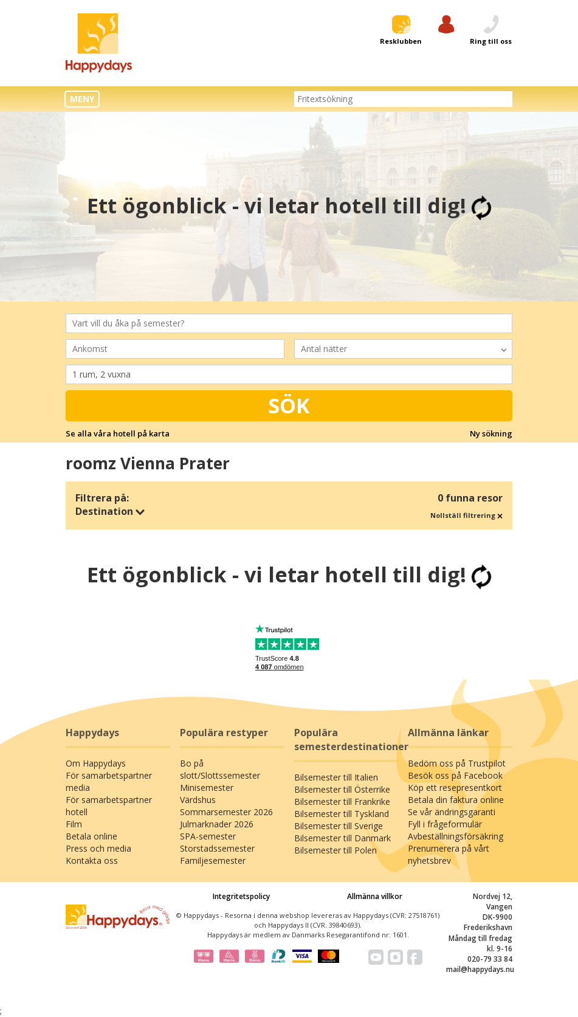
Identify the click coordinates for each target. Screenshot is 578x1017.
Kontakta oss (92, 860)
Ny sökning (491, 433)
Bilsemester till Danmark (342, 838)
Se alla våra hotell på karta (118, 433)
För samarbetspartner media (109, 781)
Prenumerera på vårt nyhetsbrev (448, 854)
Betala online (91, 836)
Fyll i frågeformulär (445, 824)
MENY (82, 99)
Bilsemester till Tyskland (341, 813)
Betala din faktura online (456, 799)
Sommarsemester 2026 (226, 812)
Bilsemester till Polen (335, 850)
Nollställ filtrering (466, 515)
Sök (289, 405)
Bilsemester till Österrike (342, 789)
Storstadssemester (217, 848)
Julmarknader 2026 (216, 824)
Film (74, 824)
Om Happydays (96, 763)
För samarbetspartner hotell (109, 806)
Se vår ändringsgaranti (451, 812)
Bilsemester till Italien (336, 777)
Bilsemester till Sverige (338, 826)
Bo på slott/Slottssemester (220, 769)
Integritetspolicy (241, 896)
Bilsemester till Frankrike (342, 801)
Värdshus (198, 799)
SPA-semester (208, 836)
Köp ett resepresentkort (455, 787)
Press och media (98, 848)
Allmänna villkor (374, 896)
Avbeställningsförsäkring (455, 836)
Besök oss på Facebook (455, 775)
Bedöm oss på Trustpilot (457, 763)
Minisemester (206, 787)
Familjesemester (213, 860)
